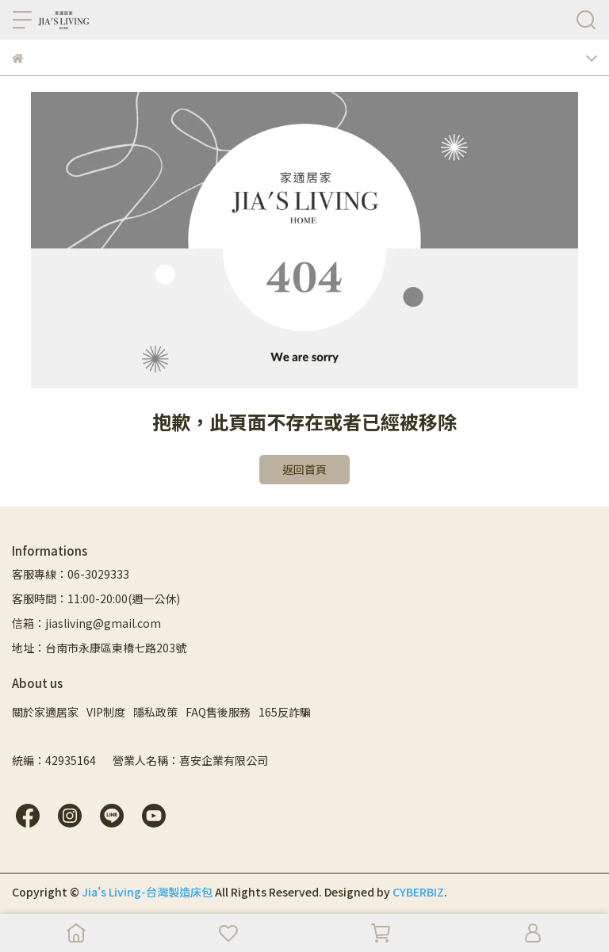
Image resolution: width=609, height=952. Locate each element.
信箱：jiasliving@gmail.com (86, 623)
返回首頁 (304, 469)
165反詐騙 (285, 712)
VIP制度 (105, 712)
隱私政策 (155, 712)
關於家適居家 (45, 712)
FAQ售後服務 (218, 712)
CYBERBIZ (418, 892)
